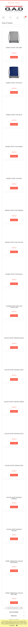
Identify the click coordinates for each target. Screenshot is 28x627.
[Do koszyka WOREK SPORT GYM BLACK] (14, 284)
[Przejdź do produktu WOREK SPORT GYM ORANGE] (14, 201)
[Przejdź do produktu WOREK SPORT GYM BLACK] (14, 265)
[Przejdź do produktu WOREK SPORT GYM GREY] (14, 37)
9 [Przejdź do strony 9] (21, 608)
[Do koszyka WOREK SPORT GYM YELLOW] (14, 252)
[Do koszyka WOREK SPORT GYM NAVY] (14, 92)
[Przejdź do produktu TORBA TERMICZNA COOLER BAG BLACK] (14, 552)
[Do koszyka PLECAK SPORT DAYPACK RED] (14, 475)
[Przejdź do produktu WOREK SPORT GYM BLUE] (14, 106)
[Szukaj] (10, 17)
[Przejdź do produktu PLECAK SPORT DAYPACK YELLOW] (14, 520)
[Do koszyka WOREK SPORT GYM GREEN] (14, 156)
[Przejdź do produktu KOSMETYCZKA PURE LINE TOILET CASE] (14, 297)
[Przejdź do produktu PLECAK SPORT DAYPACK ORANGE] (14, 488)
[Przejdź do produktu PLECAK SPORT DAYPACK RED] (14, 456)
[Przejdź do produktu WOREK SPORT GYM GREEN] (14, 137)
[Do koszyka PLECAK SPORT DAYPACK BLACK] (14, 347)
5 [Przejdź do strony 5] (16, 608)
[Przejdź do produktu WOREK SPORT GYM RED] (14, 169)
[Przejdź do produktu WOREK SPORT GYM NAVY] (14, 72)
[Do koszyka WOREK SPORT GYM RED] (14, 188)
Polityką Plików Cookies (10, 622)
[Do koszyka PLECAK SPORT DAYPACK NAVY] (14, 379)
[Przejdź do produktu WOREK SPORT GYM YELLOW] (14, 233)
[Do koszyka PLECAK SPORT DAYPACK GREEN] (14, 411)
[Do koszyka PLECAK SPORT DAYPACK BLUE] (14, 443)
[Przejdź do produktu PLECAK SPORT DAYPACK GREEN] (14, 392)
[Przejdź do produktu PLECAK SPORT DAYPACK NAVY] (14, 361)
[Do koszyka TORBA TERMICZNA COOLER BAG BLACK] (14, 571)
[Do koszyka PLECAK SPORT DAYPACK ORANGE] (14, 507)
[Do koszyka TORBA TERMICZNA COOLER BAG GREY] (14, 602)
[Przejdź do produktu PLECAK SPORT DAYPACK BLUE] (14, 424)
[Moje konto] (17, 17)
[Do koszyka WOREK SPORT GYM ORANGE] (14, 220)
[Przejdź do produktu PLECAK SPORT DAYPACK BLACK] (14, 329)
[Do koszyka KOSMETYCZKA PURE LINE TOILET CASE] (14, 315)
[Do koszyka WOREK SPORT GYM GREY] (14, 57)
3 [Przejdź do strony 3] (11, 608)
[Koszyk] (24, 17)
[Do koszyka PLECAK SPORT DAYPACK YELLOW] (14, 539)
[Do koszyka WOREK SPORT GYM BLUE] (14, 124)
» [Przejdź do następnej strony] (23, 608)
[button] (3, 17)
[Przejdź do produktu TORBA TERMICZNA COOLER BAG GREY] (14, 584)
